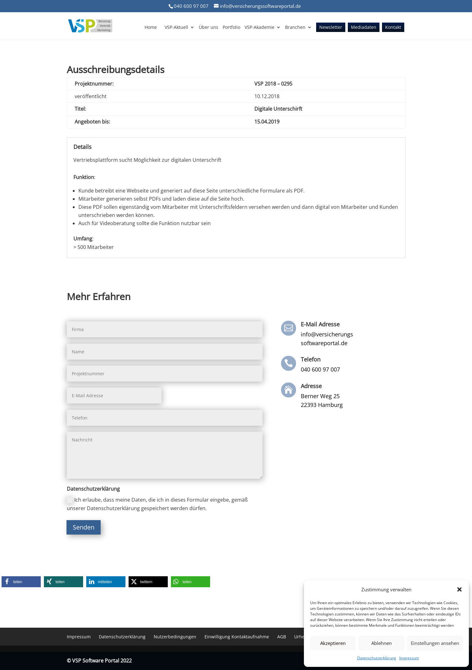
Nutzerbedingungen (175, 637)
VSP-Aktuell (176, 27)
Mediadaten (363, 27)
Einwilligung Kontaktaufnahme (236, 637)
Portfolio (231, 27)
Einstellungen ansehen (435, 643)
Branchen (295, 27)
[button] (459, 589)
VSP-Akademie (259, 27)
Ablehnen (381, 643)
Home (151, 27)
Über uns (208, 27)
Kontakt (393, 27)
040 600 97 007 (191, 6)
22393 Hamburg (322, 405)
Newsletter (330, 27)
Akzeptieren (333, 643)
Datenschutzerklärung (376, 658)
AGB (281, 637)
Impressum (409, 658)
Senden (83, 527)
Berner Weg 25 (320, 396)
